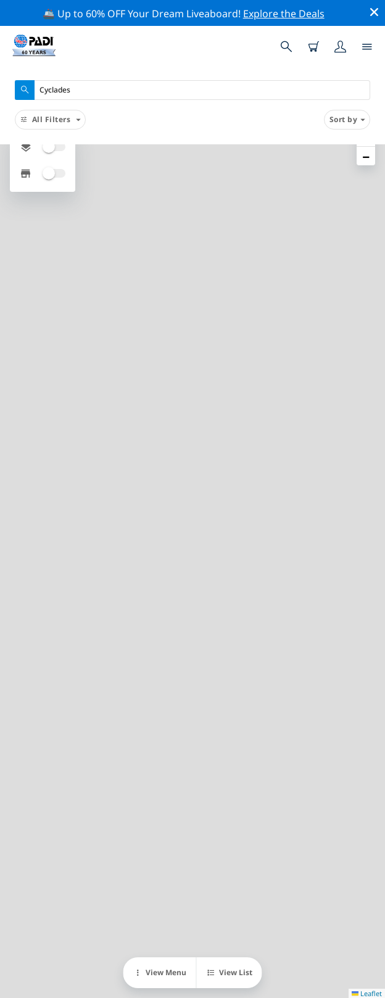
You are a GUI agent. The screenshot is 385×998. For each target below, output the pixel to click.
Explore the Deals (284, 13)
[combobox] (192, 90)
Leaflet (367, 993)
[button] (366, 156)
